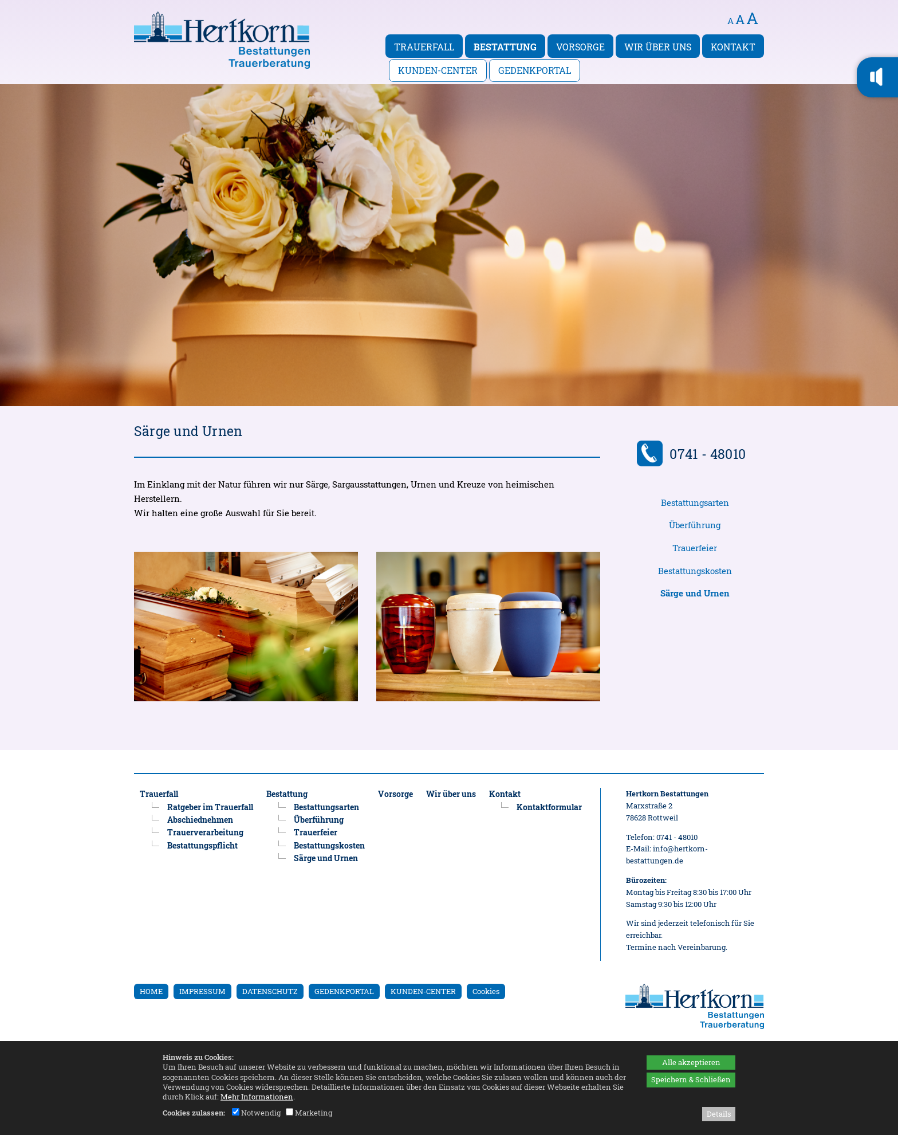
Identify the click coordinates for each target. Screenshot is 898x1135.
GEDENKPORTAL (344, 991)
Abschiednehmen (200, 819)
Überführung (694, 525)
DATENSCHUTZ (270, 991)
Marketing (309, 1112)
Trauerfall (424, 47)
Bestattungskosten (695, 570)
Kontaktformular (549, 807)
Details (719, 1114)
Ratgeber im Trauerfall (210, 807)
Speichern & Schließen (691, 1079)
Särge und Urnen (326, 858)
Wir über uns (657, 47)
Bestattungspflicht (202, 845)
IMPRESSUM (202, 991)
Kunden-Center (438, 70)
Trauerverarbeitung (205, 832)
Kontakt (733, 47)
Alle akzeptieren (691, 1062)
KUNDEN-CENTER (423, 991)
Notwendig (256, 1112)
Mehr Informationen (256, 1096)
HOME (151, 991)
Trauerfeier (694, 548)
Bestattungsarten (695, 502)
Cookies (485, 991)
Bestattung (505, 47)
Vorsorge (580, 47)
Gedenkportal (534, 70)
